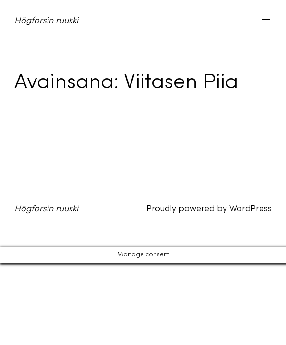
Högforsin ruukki (46, 21)
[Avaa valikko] (266, 21)
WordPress (250, 209)
